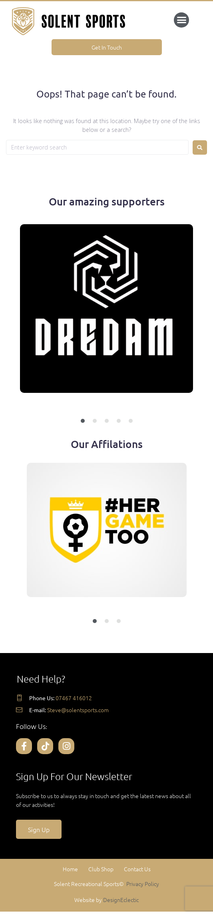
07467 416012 (74, 698)
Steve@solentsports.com (78, 710)
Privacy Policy (142, 884)
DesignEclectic (121, 900)
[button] (181, 20)
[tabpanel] (106, 323)
